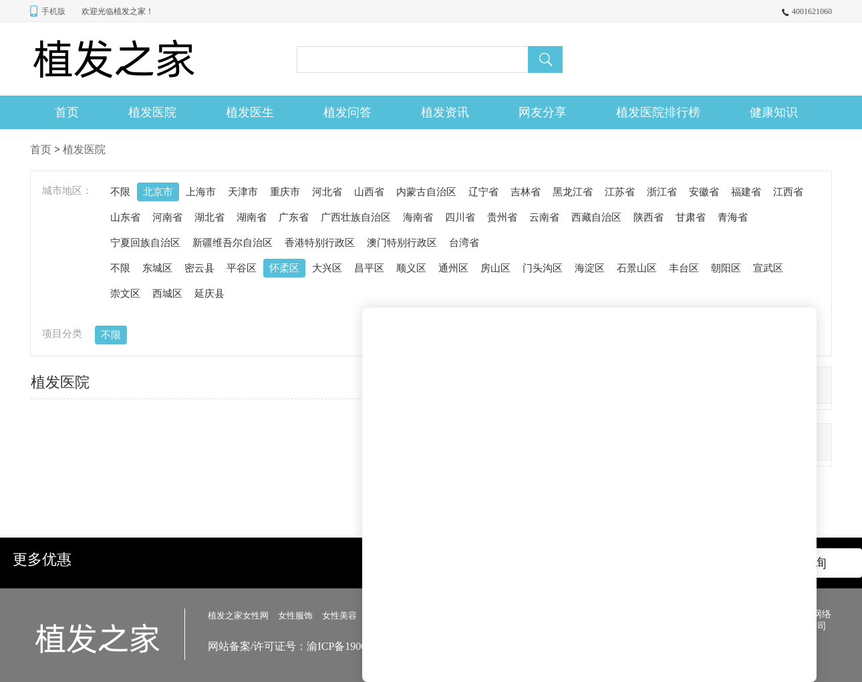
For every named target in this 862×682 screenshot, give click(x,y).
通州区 (453, 268)
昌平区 (369, 268)
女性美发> (386, 615)
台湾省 (464, 242)
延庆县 (209, 293)
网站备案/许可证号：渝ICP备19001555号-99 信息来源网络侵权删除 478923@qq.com (403, 646)
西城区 (167, 293)
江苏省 (620, 192)
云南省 (544, 217)
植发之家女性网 (238, 615)
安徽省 (704, 192)
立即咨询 (800, 563)
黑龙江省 (573, 192)
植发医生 (250, 112)
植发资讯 (445, 112)
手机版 (53, 11)
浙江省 (662, 192)
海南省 (418, 217)
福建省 (746, 192)
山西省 (369, 192)
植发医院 (152, 112)
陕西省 (648, 217)
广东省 (294, 217)
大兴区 (327, 268)
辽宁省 (483, 192)
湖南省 (252, 217)
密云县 (199, 268)
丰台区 (684, 268)
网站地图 (619, 614)
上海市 (201, 192)
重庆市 (285, 192)
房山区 (495, 268)
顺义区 (411, 268)
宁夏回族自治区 (145, 242)
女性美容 (339, 615)
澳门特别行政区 (402, 242)
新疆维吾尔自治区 (232, 242)
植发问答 (347, 112)
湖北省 (209, 217)
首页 (67, 112)
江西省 (788, 192)
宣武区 (768, 268)
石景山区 (637, 268)
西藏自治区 (596, 217)
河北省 (327, 192)
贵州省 (502, 217)
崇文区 (125, 293)
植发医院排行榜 (658, 112)
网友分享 (543, 112)
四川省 (460, 217)
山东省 (125, 217)
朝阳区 (726, 268)
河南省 (167, 217)
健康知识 (774, 112)
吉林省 (526, 192)
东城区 (157, 268)
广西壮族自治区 (356, 217)
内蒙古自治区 (426, 192)
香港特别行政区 (320, 242)
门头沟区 (543, 268)
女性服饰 (295, 615)
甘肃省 (691, 217)
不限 (120, 192)
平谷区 (242, 268)
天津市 (243, 192)
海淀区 (590, 268)
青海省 (733, 217)
